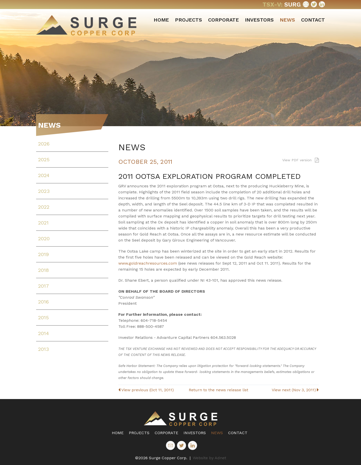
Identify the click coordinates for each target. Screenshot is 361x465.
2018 (43, 270)
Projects (188, 20)
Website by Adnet (209, 457)
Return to (218, 390)
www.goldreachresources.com (147, 263)
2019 (43, 254)
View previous (146, 390)
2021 (43, 223)
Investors (259, 20)
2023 (44, 191)
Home (161, 20)
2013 (43, 349)
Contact (313, 20)
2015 (43, 318)
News (287, 20)
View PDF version (300, 160)
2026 (44, 144)
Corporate (223, 20)
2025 (44, 160)
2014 (43, 333)
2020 (44, 239)
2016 (43, 302)
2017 (43, 286)
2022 (43, 207)
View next (295, 390)
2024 (43, 175)
